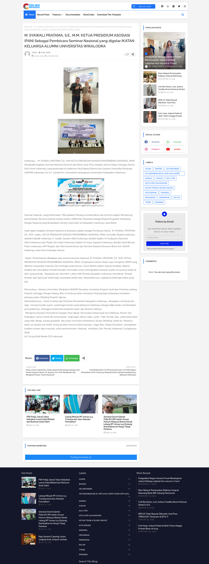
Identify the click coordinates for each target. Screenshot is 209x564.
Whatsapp (73, 358)
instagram (155, 149)
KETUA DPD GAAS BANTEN (156, 183)
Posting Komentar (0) (80, 457)
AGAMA (148, 169)
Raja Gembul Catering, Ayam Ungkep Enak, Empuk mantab (53, 538)
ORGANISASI (150, 198)
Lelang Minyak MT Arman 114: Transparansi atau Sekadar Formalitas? (79, 419)
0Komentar (131, 445)
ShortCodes (88, 14)
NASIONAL (165, 193)
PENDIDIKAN (164, 198)
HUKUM (159, 178)
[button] (183, 15)
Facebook (43, 358)
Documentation (73, 14)
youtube (177, 149)
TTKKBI (148, 202)
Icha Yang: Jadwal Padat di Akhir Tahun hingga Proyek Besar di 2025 (170, 116)
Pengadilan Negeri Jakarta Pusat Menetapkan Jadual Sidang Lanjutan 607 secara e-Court (160, 479)
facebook (156, 142)
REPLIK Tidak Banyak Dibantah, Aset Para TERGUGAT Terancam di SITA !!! (171, 104)
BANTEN (158, 169)
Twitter (58, 358)
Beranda (28, 27)
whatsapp (177, 142)
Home (31, 14)
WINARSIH (159, 202)
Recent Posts (43, 14)
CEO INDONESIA (172, 169)
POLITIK (177, 198)
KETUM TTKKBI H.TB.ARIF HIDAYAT (159, 188)
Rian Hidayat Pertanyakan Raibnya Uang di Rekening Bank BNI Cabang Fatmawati (170, 76)
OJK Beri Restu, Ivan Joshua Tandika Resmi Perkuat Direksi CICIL (171, 89)
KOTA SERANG (151, 193)
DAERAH (148, 178)
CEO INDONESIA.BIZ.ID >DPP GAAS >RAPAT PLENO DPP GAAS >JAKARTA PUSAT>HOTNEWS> (162, 174)
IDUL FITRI (170, 178)
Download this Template (109, 14)
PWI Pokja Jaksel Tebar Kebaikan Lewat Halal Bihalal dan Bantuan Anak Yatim (40, 419)
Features (56, 14)
